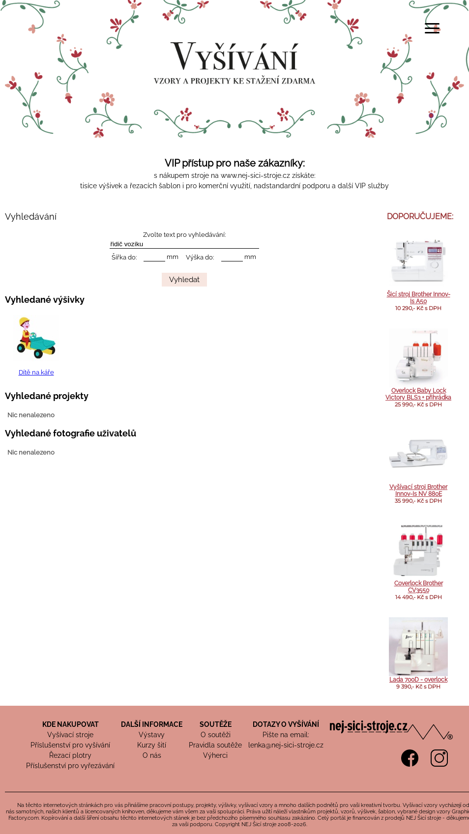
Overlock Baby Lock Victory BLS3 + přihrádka (418, 394)
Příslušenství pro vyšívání (70, 745)
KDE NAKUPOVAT (70, 724)
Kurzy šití (151, 745)
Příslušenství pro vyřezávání (70, 766)
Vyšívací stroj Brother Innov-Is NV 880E (418, 490)
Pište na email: (286, 735)
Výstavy (152, 735)
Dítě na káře (36, 372)
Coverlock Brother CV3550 (418, 587)
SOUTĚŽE (216, 724)
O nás (152, 755)
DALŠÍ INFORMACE (151, 724)
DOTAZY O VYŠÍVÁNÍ (286, 724)
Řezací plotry (70, 755)
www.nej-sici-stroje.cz (255, 175)
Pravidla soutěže (215, 745)
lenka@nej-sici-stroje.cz (285, 745)
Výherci (215, 755)
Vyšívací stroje (70, 735)
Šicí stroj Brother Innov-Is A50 (418, 298)
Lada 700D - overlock (418, 679)
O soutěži (216, 735)
